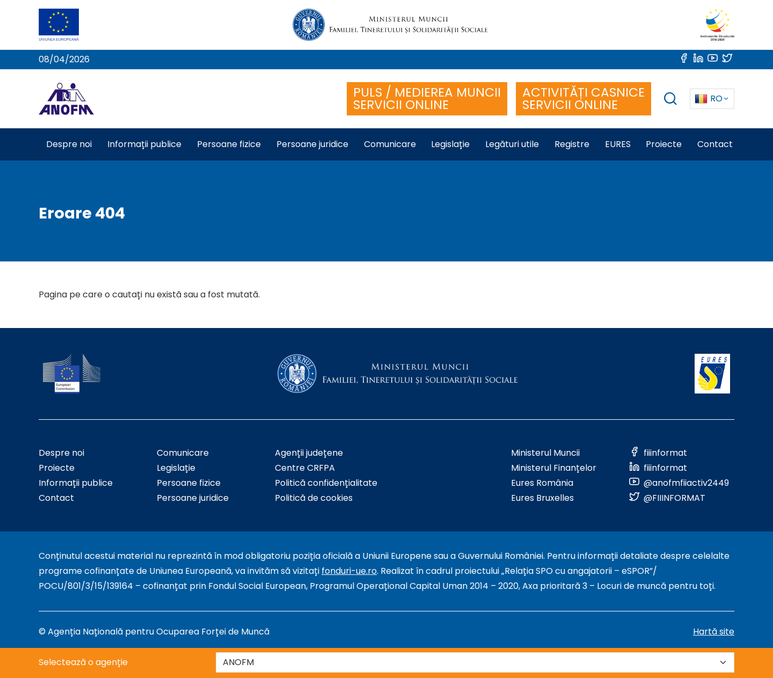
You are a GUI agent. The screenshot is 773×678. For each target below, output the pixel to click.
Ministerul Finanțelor (553, 468)
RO (709, 98)
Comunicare (183, 453)
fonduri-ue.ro (349, 571)
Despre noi (61, 453)
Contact (56, 498)
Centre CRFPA (305, 468)
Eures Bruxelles (542, 498)
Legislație (176, 468)
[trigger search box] (670, 100)
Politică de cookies (314, 498)
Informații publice (76, 483)
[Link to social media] (685, 59)
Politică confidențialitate (326, 483)
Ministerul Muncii (545, 453)
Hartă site (713, 631)
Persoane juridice (193, 498)
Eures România (542, 483)
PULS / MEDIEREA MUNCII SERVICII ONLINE (427, 98)
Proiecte (57, 468)
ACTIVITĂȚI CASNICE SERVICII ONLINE (583, 98)
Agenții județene (309, 453)
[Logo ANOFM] (66, 99)
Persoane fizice (189, 483)
